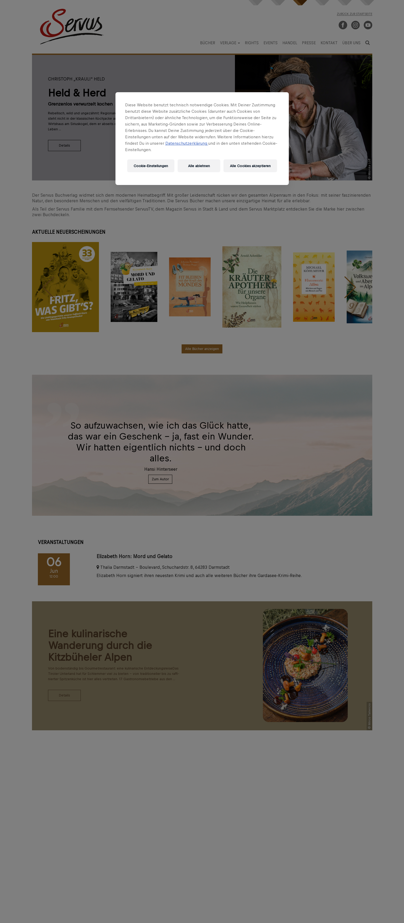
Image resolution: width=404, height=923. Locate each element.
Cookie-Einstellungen (151, 166)
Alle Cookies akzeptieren (250, 166)
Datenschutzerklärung (186, 143)
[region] (202, 138)
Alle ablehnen (199, 166)
